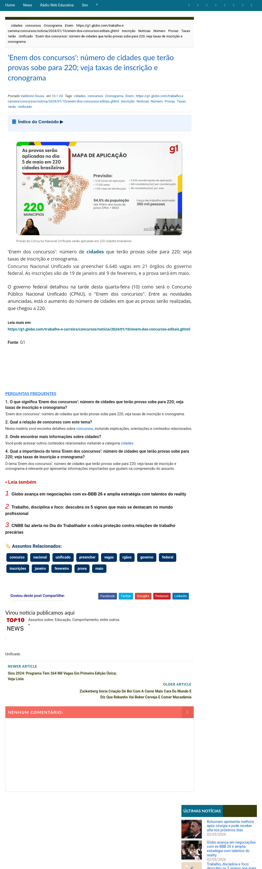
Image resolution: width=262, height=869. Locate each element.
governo (146, 587)
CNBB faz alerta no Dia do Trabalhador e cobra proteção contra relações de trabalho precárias (230, 102)
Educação (191, 180)
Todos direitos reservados (102, 860)
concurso (16, 587)
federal (15, 599)
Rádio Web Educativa (57, 5)
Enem (69, 25)
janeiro (60, 599)
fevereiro (81, 599)
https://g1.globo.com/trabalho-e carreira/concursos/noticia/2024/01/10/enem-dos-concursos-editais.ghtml (88, 105)
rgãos (127, 587)
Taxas (26, 36)
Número (159, 31)
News (27, 5)
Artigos (189, 163)
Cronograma (53, 25)
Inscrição (128, 31)
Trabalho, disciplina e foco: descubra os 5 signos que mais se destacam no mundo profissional (231, 81)
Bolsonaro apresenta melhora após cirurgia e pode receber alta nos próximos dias (230, 36)
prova (101, 599)
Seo (85, 5)
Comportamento (196, 171)
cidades (16, 25)
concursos (33, 25)
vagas (109, 587)
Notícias (144, 31)
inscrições (37, 599)
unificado (63, 587)
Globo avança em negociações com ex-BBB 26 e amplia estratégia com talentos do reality (231, 59)
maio (119, 599)
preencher (87, 587)
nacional (40, 587)
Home (10, 5)
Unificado (51, 36)
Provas (14, 36)
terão (37, 36)
